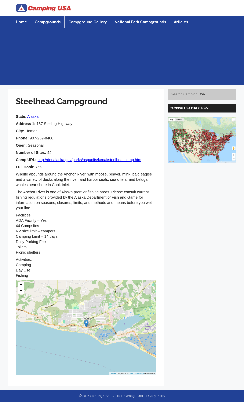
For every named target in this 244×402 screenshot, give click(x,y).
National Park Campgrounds (140, 22)
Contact (116, 396)
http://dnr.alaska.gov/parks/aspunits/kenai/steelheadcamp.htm (89, 160)
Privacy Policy (155, 396)
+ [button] (21, 285)
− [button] (21, 291)
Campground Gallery (87, 22)
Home (21, 22)
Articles (181, 22)
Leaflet (113, 373)
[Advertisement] (122, 56)
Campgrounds (48, 22)
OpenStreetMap (136, 373)
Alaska (33, 116)
